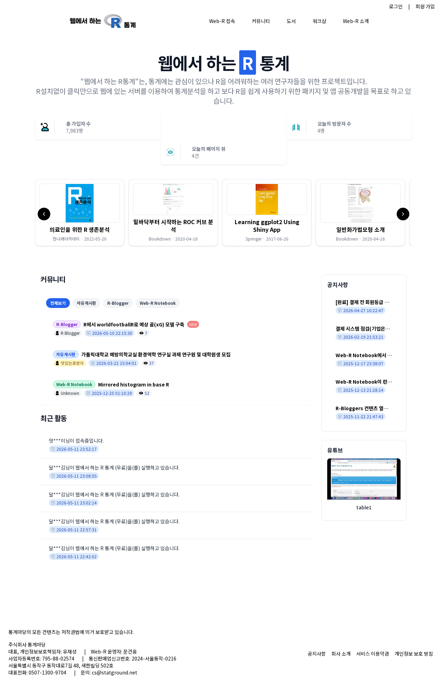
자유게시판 (86, 303)
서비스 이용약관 (372, 653)
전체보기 (58, 303)
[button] (79, 212)
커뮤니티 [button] (261, 20)
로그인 (396, 6)
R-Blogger (118, 303)
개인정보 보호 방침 (414, 653)
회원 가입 (425, 6)
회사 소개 (341, 653)
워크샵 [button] (319, 20)
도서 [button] (291, 20)
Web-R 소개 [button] (356, 20)
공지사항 (317, 653)
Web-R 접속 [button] (222, 20)
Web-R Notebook (158, 303)
